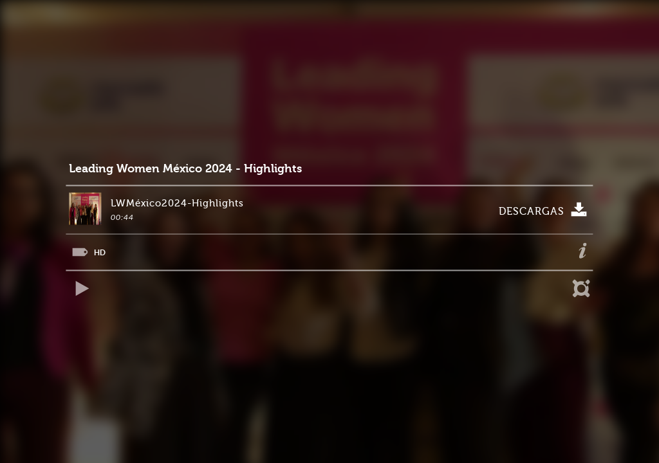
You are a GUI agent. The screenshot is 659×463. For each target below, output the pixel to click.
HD (100, 252)
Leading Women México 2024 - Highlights (185, 169)
